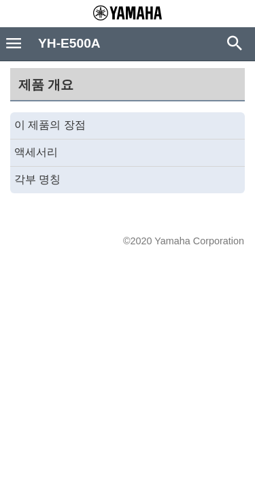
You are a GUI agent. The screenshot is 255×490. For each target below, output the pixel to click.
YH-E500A (69, 43)
